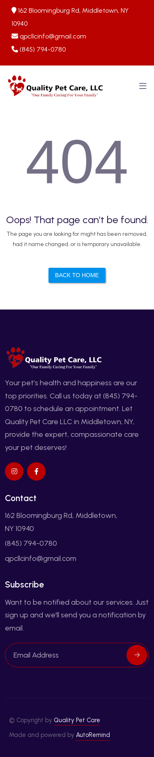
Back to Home (77, 275)
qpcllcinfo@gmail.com (53, 36)
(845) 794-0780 (43, 49)
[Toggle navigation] (143, 88)
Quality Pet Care (77, 720)
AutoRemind (93, 735)
